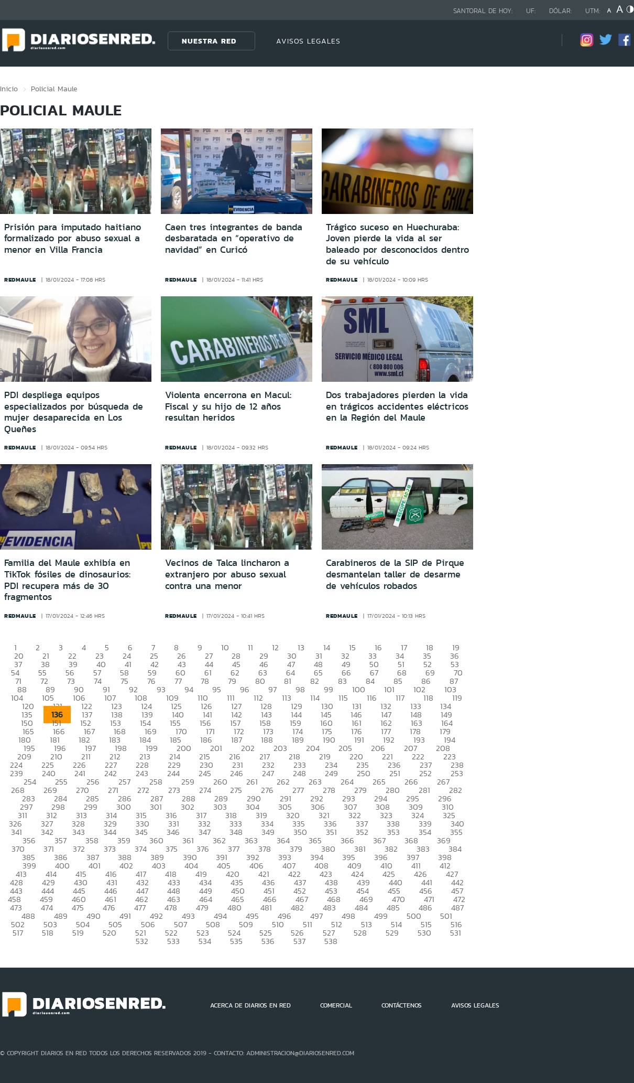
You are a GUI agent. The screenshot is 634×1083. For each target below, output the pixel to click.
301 (156, 806)
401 (95, 865)
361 (188, 840)
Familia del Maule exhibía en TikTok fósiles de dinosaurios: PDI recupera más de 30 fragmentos (67, 580)
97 (272, 689)
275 (236, 790)
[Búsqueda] (538, 40)
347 (205, 832)
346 (173, 832)
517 (18, 932)
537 (299, 941)
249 (331, 773)
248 (299, 773)
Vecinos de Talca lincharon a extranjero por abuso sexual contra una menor (227, 574)
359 (123, 840)
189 (298, 739)
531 (455, 932)
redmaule (20, 279)
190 (329, 739)
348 (236, 832)
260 (220, 781)
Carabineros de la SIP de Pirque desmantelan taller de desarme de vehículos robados (395, 574)
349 (268, 832)
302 (187, 806)
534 (205, 941)
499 (381, 915)
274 (205, 790)
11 (250, 647)
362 (219, 840)
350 (300, 832)
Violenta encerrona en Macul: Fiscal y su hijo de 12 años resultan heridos (228, 406)
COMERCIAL (336, 1005)
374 (141, 848)
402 (126, 865)
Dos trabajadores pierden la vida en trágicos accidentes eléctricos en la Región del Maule (397, 406)
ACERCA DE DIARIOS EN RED (250, 1005)
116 (372, 697)
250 (363, 773)
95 (216, 689)
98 (300, 689)
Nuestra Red (209, 41)
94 (188, 689)
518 (47, 932)
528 (360, 932)
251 (394, 773)
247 (268, 773)
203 (280, 748)
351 (331, 832)
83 (342, 681)
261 (252, 781)
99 (328, 689)
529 (392, 932)
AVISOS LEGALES (308, 41)
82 (314, 681)
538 (330, 941)
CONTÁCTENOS (401, 1005)
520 (109, 932)
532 (142, 941)
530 (424, 932)
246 (236, 773)
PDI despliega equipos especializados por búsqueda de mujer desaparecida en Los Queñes (73, 412)
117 (400, 697)
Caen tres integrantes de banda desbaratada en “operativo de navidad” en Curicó (233, 238)
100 (358, 689)
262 (283, 781)
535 (236, 941)
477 (140, 907)
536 (268, 941)
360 (156, 840)
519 (78, 932)
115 (343, 697)
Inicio (9, 88)
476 (109, 907)
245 (205, 773)
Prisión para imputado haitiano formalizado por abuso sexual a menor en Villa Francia (72, 238)
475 (78, 907)
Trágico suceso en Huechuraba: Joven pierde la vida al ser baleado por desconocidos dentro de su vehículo (397, 244)
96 (244, 689)
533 (173, 941)
